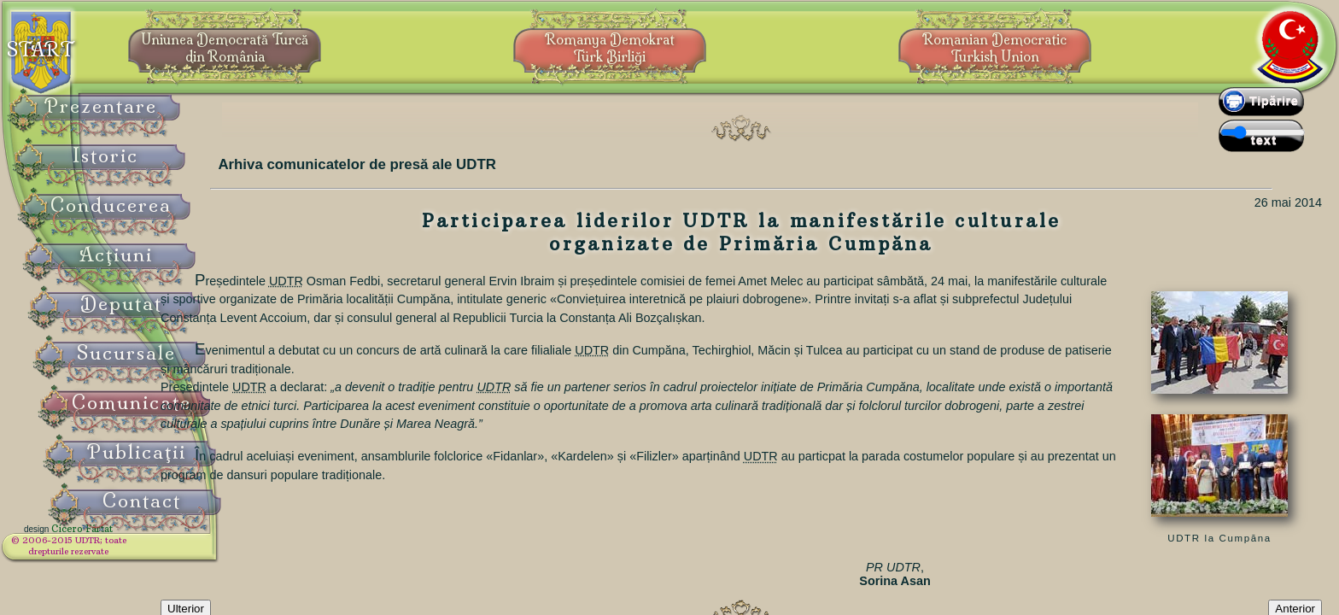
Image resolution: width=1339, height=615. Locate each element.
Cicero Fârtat (124, 540)
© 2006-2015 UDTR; (111, 551)
